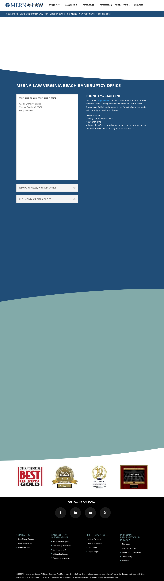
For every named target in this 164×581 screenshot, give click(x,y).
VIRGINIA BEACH (57, 14)
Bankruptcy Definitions (62, 546)
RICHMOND (72, 14)
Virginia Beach (104, 100)
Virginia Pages (93, 551)
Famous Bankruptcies (61, 558)
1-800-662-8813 (103, 14)
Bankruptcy (54, 5)
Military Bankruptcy (60, 554)
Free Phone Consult (26, 539)
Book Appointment (35, 5)
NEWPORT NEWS (87, 14)
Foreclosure (88, 5)
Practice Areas (121, 5)
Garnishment (71, 5)
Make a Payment (94, 539)
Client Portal (92, 547)
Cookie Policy (127, 556)
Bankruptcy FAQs (60, 550)
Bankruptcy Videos (95, 543)
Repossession (106, 5)
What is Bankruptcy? (61, 541)
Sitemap (125, 560)
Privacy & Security (129, 548)
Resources (138, 5)
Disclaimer (126, 544)
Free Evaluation (24, 547)
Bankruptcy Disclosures (131, 552)
